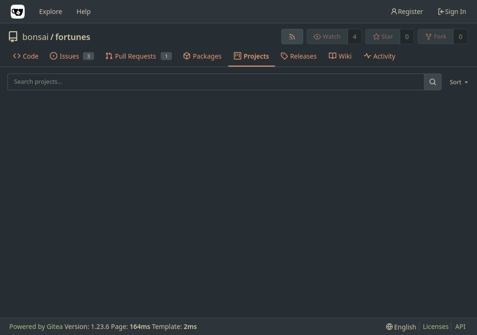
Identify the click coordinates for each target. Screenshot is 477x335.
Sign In (451, 11)
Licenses (436, 326)
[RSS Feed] (292, 36)
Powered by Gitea (36, 326)
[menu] (457, 81)
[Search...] (433, 82)
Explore (50, 11)
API (460, 326)
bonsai (35, 36)
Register (406, 11)
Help (83, 11)
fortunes (72, 36)
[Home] (18, 11)
